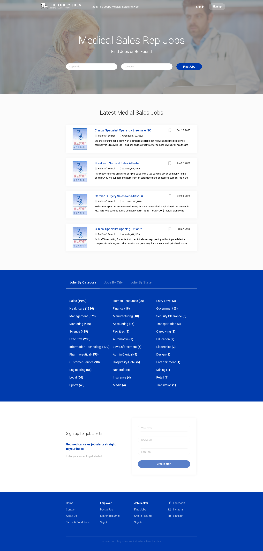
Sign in (200, 6)
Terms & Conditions (77, 522)
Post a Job (106, 509)
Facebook (179, 503)
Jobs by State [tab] (141, 282)
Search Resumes (110, 515)
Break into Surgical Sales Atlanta (117, 163)
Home (69, 503)
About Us (71, 515)
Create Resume (143, 515)
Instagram (179, 509)
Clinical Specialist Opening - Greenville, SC (123, 130)
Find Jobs (189, 66)
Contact (70, 509)
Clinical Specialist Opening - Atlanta (118, 229)
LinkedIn (178, 515)
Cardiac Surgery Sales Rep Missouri (119, 196)
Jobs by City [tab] (113, 282)
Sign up (217, 6)
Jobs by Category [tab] (82, 282)
